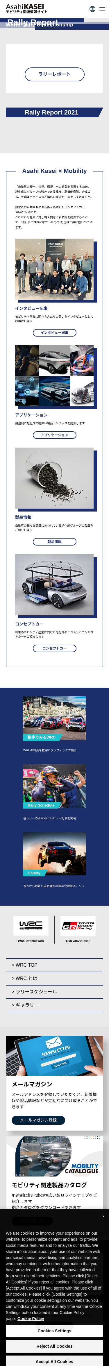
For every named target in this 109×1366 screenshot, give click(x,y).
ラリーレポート (54, 74)
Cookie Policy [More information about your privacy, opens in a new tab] (30, 1321)
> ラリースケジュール (34, 991)
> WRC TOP (24, 965)
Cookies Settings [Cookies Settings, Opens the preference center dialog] (55, 1334)
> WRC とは (24, 978)
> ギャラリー (25, 1005)
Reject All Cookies (54, 1349)
